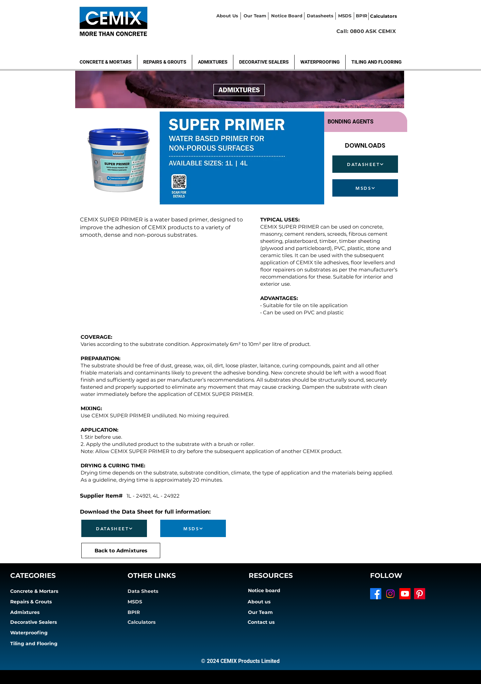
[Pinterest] (419, 593)
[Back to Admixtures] (120, 550)
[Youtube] (405, 593)
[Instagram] (390, 593)
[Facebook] (375, 593)
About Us (227, 15)
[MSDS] (365, 188)
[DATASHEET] (365, 164)
